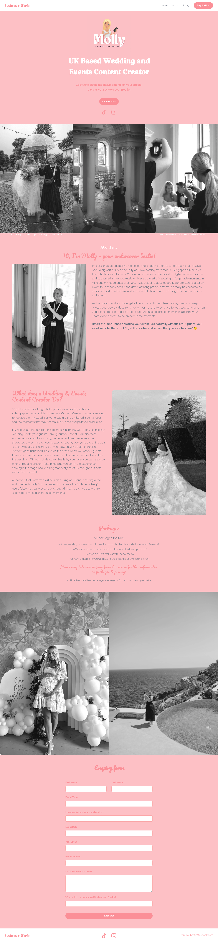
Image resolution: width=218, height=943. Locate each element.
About (175, 5)
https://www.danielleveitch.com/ (192, 234)
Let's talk (109, 916)
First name (71, 782)
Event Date (71, 827)
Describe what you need (78, 871)
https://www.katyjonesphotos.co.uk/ (47, 234)
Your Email (71, 842)
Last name (117, 782)
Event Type (71, 797)
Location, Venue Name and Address (84, 812)
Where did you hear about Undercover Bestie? (90, 897)
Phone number (73, 856)
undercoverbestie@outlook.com (195, 935)
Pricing (186, 5)
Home (164, 5)
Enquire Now (203, 5)
